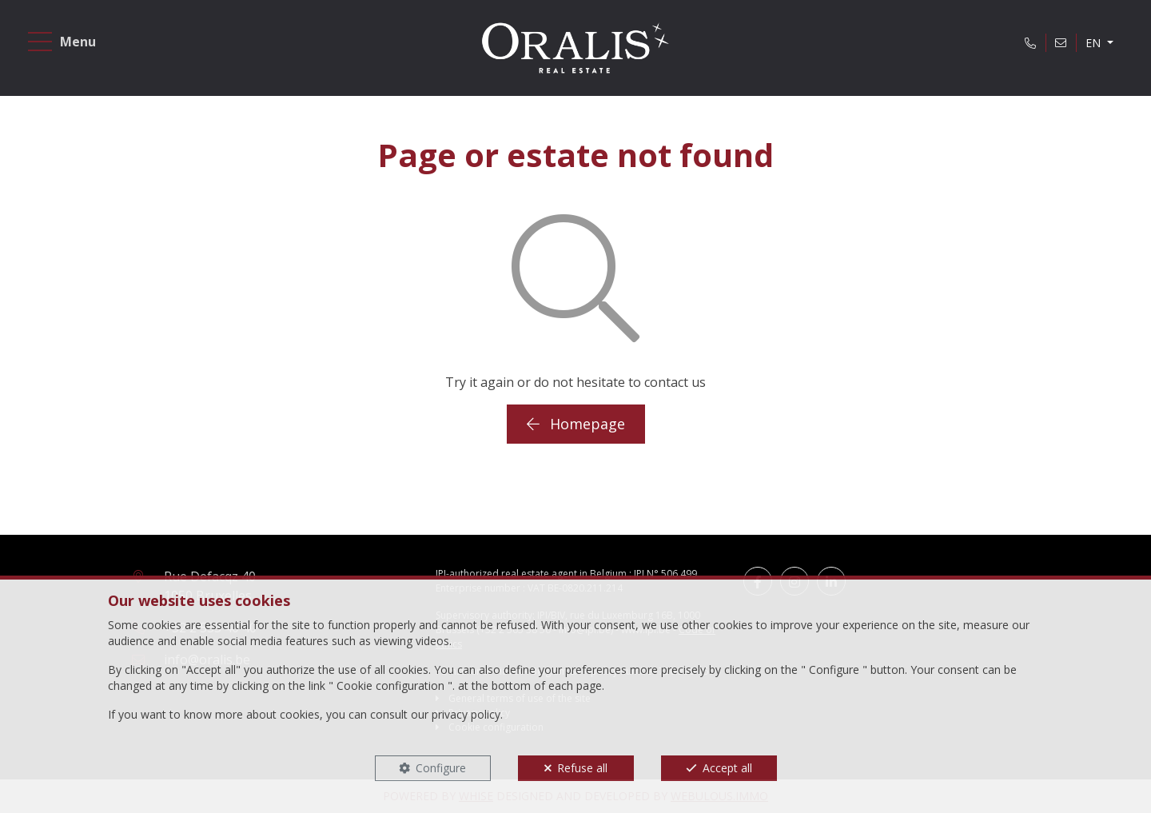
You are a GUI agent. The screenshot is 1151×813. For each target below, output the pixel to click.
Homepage (576, 423)
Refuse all (582, 767)
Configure (441, 767)
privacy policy (466, 714)
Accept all (727, 767)
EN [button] (1094, 42)
